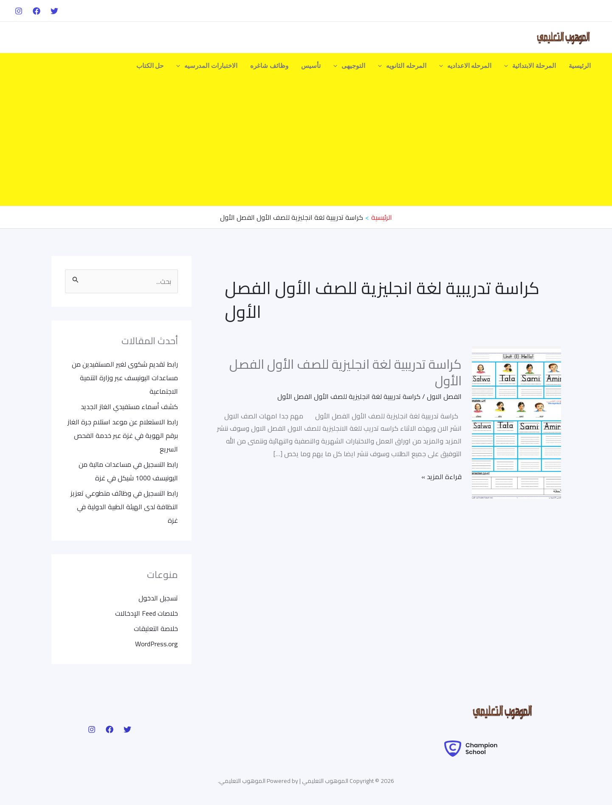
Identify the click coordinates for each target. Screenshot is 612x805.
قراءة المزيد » (441, 477)
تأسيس (311, 65)
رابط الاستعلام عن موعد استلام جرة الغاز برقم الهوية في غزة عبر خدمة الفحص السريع (123, 435)
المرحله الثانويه (402, 66)
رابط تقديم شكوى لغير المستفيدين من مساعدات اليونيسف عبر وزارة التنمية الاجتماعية (125, 378)
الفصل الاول (444, 396)
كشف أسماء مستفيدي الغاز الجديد (129, 406)
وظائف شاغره (269, 65)
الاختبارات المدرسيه (206, 66)
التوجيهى (349, 66)
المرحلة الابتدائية (530, 66)
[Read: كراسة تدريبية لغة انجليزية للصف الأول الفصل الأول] (516, 421)
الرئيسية (580, 65)
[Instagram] (19, 11)
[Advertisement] (306, 142)
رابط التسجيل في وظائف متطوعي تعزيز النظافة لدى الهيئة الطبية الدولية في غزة (124, 507)
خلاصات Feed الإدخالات (146, 613)
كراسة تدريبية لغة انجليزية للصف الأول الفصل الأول (345, 372)
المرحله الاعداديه (465, 66)
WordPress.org (156, 643)
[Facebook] (36, 11)
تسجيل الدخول (158, 598)
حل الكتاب (150, 65)
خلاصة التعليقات (156, 628)
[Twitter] (54, 11)
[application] (508, 66)
